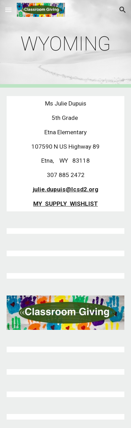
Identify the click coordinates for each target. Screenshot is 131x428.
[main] (66, 44)
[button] (8, 9)
